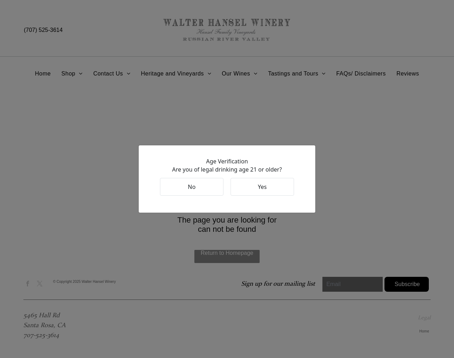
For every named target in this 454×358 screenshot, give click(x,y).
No (192, 187)
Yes (262, 187)
